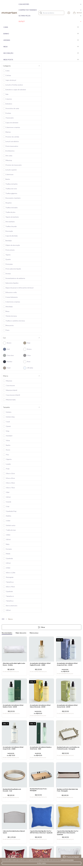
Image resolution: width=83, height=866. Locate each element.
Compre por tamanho (50, 10)
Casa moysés (50, 4)
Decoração (41, 53)
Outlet (50, 21)
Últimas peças (50, 16)
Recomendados (7, 633)
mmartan (9, 12)
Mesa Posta (41, 59)
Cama (41, 27)
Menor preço (34, 633)
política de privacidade (67, 860)
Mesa (41, 46)
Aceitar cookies (41, 863)
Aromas (41, 40)
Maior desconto (21, 633)
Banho (41, 33)
